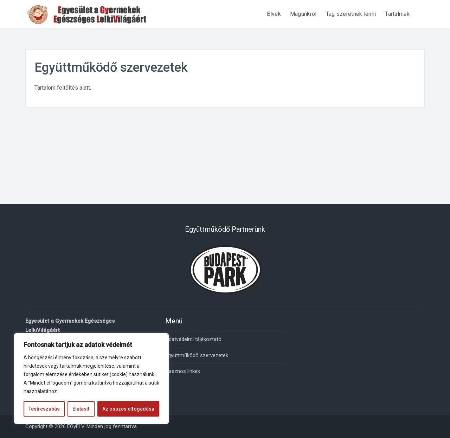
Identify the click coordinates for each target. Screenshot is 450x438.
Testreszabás (44, 409)
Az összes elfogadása (128, 409)
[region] (91, 378)
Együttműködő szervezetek (196, 355)
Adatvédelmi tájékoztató (193, 339)
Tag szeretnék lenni (351, 14)
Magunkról (303, 14)
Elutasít (80, 409)
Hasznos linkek (182, 371)
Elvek (274, 14)
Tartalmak (397, 14)
